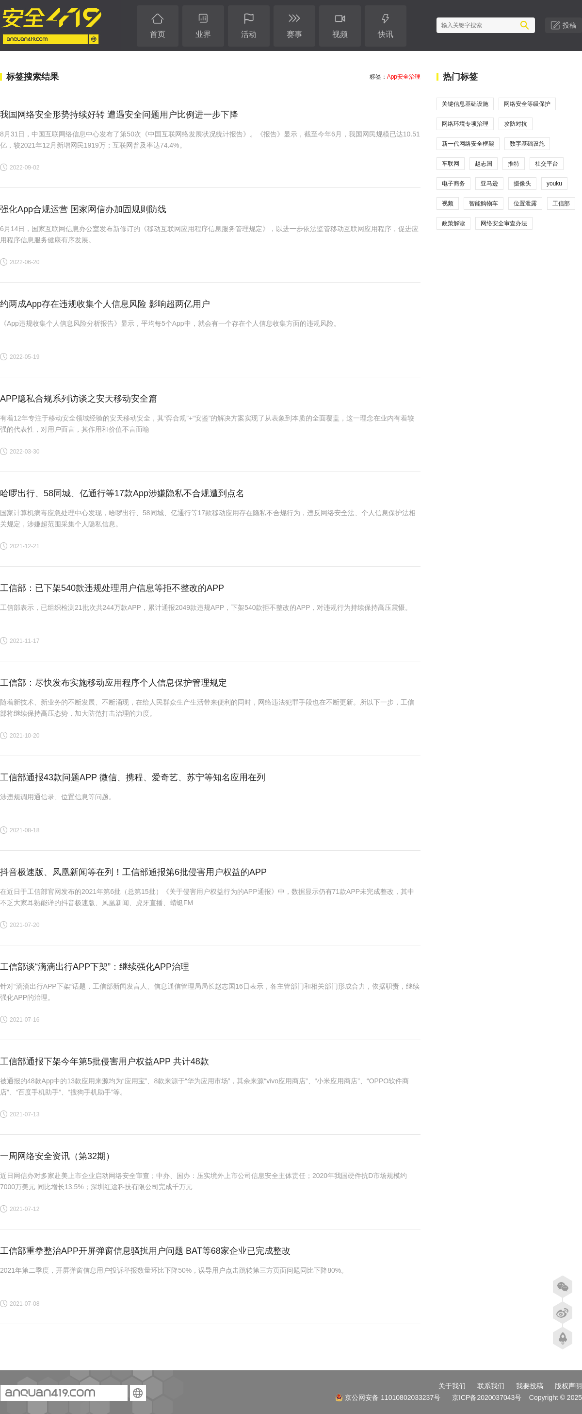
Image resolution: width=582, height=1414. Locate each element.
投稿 (569, 25)
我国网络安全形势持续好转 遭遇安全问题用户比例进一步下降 (119, 114)
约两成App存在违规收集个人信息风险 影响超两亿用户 (105, 304)
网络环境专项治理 (465, 123)
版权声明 (568, 1386)
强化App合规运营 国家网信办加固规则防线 (83, 209)
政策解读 (453, 223)
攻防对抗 (515, 123)
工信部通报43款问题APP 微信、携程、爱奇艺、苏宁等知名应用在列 (132, 777)
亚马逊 (489, 183)
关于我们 (452, 1386)
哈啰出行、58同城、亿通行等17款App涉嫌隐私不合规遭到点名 (122, 493)
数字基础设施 (527, 143)
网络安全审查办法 (504, 223)
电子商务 (453, 183)
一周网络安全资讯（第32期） (57, 1156)
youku (554, 183)
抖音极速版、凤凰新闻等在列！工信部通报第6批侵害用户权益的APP (133, 872)
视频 (447, 203)
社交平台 (546, 163)
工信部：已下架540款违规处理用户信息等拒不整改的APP (112, 588)
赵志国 (483, 163)
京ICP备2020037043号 (486, 1397)
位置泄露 (525, 203)
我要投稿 (529, 1386)
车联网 (450, 163)
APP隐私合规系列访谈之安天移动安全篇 (78, 399)
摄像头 (522, 183)
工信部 (561, 203)
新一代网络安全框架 (468, 143)
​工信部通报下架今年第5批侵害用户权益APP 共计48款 (104, 1061)
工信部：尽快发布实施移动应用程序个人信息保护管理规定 (113, 683)
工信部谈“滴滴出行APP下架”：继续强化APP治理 (94, 967)
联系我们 (490, 1386)
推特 (513, 163)
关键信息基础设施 (465, 104)
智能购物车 (483, 203)
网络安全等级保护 (527, 104)
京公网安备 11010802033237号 (387, 1397)
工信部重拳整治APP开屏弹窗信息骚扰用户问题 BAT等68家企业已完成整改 (145, 1251)
